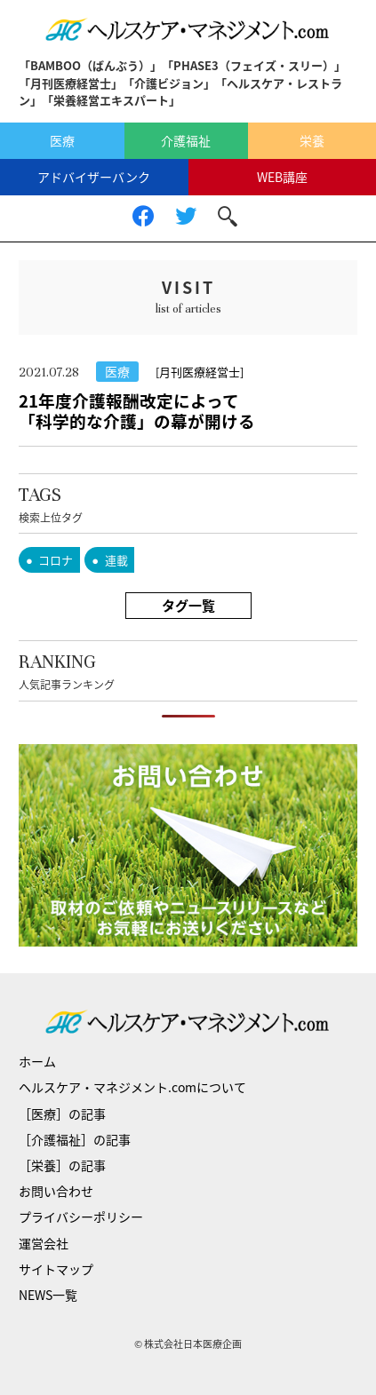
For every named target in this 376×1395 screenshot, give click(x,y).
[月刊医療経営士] (200, 371)
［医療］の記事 (62, 1113)
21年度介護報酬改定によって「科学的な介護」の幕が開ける (137, 410)
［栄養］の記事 (62, 1165)
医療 (62, 140)
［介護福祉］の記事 (75, 1139)
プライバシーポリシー (81, 1216)
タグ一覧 (188, 605)
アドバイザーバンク (93, 177)
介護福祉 (186, 140)
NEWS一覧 (48, 1295)
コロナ (55, 559)
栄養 (312, 140)
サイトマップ (56, 1269)
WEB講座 (282, 177)
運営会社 (43, 1243)
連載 (116, 559)
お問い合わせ (56, 1191)
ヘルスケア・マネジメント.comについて (132, 1087)
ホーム (37, 1061)
